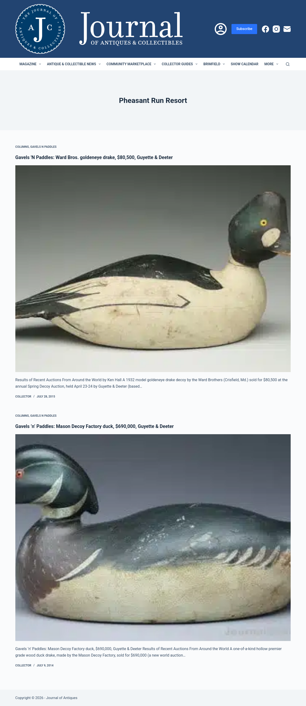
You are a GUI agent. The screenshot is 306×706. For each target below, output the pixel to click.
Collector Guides (180, 64)
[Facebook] (265, 29)
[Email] (287, 29)
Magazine (31, 64)
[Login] (221, 29)
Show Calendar (244, 64)
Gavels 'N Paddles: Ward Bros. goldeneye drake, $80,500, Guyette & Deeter (95, 157)
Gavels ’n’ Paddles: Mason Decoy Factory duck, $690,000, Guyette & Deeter (95, 426)
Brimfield (215, 64)
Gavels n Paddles (43, 146)
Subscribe (244, 29)
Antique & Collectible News (75, 64)
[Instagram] (276, 29)
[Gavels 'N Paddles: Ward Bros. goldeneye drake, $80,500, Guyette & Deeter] (153, 268)
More (272, 64)
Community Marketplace (132, 64)
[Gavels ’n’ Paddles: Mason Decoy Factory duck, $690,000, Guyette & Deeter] (153, 537)
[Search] (287, 64)
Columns (22, 146)
